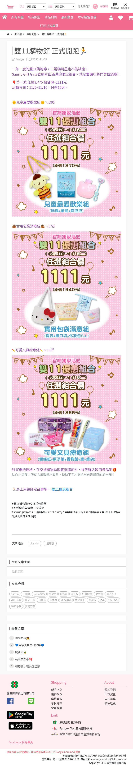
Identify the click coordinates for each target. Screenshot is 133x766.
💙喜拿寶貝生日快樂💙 (26, 645)
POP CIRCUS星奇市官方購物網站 (79, 735)
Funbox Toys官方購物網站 (75, 729)
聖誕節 (92, 600)
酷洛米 (63, 594)
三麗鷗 (50, 543)
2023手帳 (16, 600)
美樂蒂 (53, 600)
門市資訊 (110, 694)
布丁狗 (74, 594)
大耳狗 (110, 594)
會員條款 (56, 703)
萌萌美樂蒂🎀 (20, 659)
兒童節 (99, 594)
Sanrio (35, 543)
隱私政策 (110, 703)
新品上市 (30, 600)
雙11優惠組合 (62, 489)
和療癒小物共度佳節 (24, 666)
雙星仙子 (80, 600)
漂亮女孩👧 (19, 638)
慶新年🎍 (18, 652)
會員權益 (56, 708)
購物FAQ (56, 694)
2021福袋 (113, 600)
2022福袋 (66, 600)
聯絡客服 (56, 699)
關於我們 (110, 690)
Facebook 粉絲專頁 (20, 743)
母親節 (42, 600)
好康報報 (87, 594)
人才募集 (110, 699)
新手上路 (56, 690)
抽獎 (102, 600)
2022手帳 (16, 606)
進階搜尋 (104, 6)
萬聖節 (52, 594)
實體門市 (30, 606)
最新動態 (17, 571)
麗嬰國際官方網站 (70, 723)
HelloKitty (39, 594)
